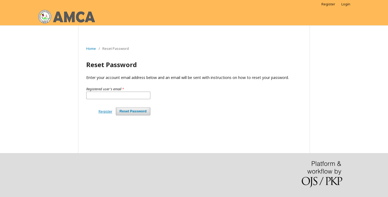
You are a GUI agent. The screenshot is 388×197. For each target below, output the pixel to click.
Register (328, 4)
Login (345, 4)
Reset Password (133, 111)
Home (91, 48)
